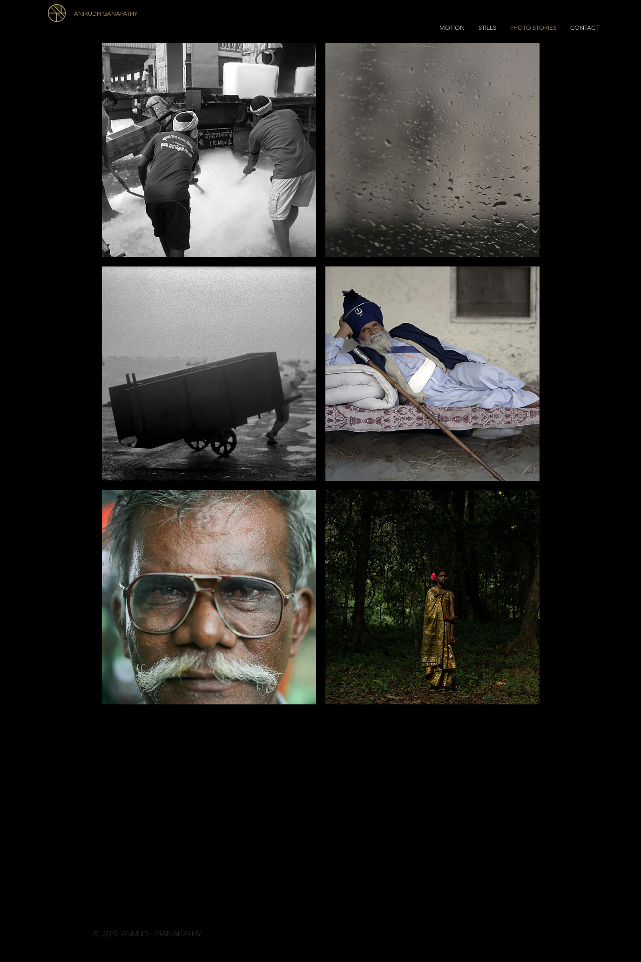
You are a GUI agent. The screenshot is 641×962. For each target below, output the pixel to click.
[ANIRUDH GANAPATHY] (126, 14)
